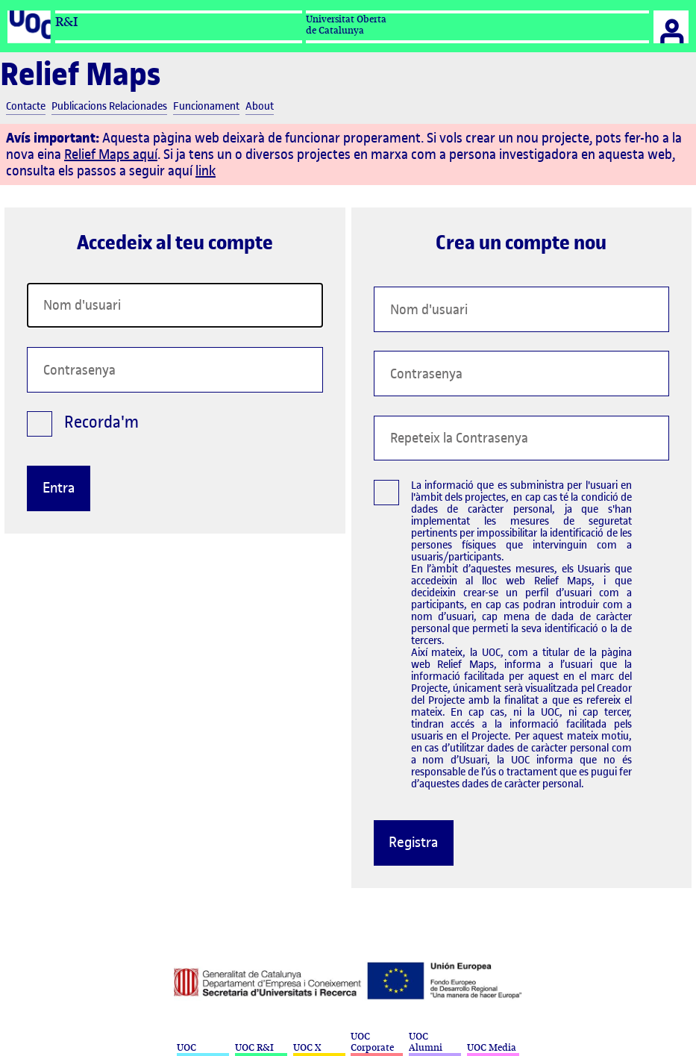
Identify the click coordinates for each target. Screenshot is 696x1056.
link (205, 170)
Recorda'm (83, 426)
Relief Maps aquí (110, 154)
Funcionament (206, 106)
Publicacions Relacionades (109, 106)
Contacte (26, 106)
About (259, 106)
